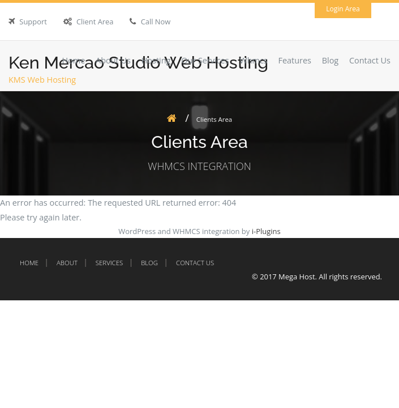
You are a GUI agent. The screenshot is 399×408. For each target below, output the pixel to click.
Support (32, 21)
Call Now (156, 21)
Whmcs (253, 60)
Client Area (95, 21)
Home (73, 60)
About (67, 262)
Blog (330, 60)
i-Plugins (266, 231)
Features (294, 60)
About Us (113, 60)
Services (109, 262)
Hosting (156, 60)
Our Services (205, 60)
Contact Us (370, 60)
